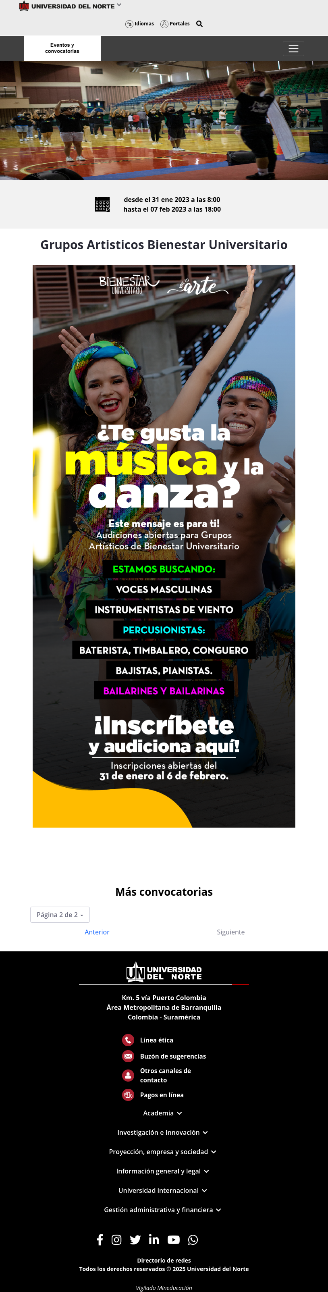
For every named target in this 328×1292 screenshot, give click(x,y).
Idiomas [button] (139, 23)
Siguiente (231, 932)
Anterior (97, 932)
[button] (199, 23)
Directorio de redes (164, 1260)
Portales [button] (175, 23)
